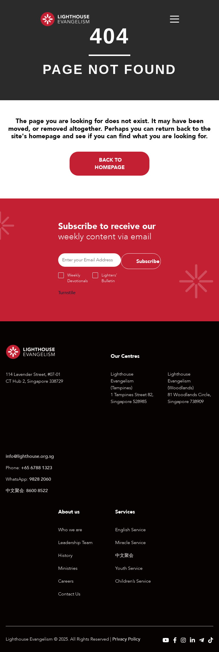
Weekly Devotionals (77, 278)
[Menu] (174, 19)
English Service (130, 530)
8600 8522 (37, 491)
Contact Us (69, 594)
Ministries (68, 568)
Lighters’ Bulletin (109, 278)
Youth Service (129, 568)
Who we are (70, 530)
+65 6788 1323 (36, 468)
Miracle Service (130, 542)
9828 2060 (40, 479)
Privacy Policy (126, 639)
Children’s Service (133, 581)
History (65, 555)
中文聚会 (124, 555)
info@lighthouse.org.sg (30, 456)
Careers (66, 581)
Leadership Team (75, 542)
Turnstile (67, 293)
